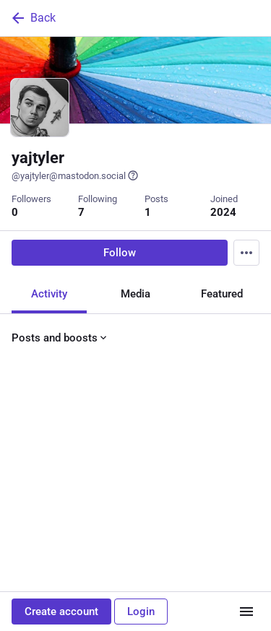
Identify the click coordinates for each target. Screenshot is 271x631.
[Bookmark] (193, 452)
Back (32, 18)
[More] (250, 452)
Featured (222, 293)
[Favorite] (141, 452)
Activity (49, 293)
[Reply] (26, 452)
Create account (61, 611)
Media (135, 293)
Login (141, 611)
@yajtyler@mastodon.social (75, 175)
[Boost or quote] (83, 452)
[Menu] (246, 252)
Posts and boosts (60, 337)
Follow (119, 251)
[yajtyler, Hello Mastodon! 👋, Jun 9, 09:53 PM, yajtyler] (135, 415)
